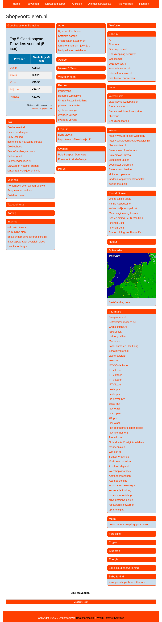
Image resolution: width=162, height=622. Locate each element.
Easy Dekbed (15, 137)
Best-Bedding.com (119, 302)
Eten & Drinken (118, 193)
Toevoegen (32, 3)
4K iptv (113, 418)
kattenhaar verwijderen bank (24, 170)
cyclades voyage (67, 110)
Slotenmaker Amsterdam (123, 150)
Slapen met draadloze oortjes (125, 111)
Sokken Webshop (119, 456)
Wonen (113, 130)
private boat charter (69, 105)
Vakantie (13, 179)
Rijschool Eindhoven (69, 31)
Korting (12, 213)
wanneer (114, 360)
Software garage (67, 36)
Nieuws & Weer (67, 68)
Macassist (114, 341)
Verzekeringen (67, 76)
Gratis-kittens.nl (118, 327)
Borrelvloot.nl (65, 134)
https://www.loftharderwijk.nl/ (74, 139)
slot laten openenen (120, 174)
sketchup (114, 116)
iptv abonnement (118, 432)
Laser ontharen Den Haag (123, 346)
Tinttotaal (114, 44)
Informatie (115, 311)
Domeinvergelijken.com (42, 108)
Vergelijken (115, 533)
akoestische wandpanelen (123, 101)
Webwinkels (116, 96)
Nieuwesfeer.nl (117, 145)
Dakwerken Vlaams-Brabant (23, 165)
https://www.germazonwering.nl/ (127, 135)
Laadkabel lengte (17, 246)
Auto (61, 25)
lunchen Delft (116, 222)
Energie (113, 559)
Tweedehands (16, 204)
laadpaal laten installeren (72, 50)
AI (110, 39)
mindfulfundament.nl (120, 73)
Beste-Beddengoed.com (21, 151)
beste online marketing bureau (25, 141)
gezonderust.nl (117, 63)
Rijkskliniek (115, 331)
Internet (12, 221)
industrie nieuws (17, 227)
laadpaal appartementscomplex (126, 179)
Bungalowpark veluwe (20, 190)
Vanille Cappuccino (120, 203)
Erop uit (63, 129)
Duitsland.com (16, 195)
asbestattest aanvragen (122, 485)
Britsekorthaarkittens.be (122, 322)
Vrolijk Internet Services (110, 618)
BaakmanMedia (85, 618)
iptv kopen (114, 413)
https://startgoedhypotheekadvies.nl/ (129, 140)
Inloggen (144, 3)
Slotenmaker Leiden (120, 169)
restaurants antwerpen (121, 504)
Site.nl (13, 75)
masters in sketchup (120, 495)
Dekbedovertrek (17, 127)
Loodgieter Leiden (119, 160)
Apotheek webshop (120, 476)
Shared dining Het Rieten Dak (126, 218)
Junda (13, 68)
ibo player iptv (117, 399)
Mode (112, 518)
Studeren (114, 550)
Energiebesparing (119, 121)
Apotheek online (118, 480)
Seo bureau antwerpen (122, 78)
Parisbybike (64, 91)
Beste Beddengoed (18, 132)
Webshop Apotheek (120, 471)
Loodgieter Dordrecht (121, 164)
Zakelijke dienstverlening (124, 567)
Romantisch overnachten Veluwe (26, 185)
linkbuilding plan (17, 232)
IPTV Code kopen (119, 365)
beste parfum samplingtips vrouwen (129, 524)
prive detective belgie (121, 500)
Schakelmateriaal (119, 351)
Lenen (112, 87)
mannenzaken (117, 447)
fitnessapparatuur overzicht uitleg (26, 241)
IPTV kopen (115, 370)
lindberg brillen (117, 336)
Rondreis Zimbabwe (69, 95)
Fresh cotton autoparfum (72, 40)
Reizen (62, 85)
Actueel (62, 59)
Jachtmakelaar (117, 355)
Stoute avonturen (118, 106)
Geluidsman (115, 59)
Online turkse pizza (120, 198)
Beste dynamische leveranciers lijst (27, 236)
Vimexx (14, 96)
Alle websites (125, 3)
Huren (62, 168)
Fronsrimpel (115, 437)
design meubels (118, 184)
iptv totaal (114, 408)
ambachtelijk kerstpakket (123, 208)
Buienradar (115, 250)
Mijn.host (15, 89)
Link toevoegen (80, 593)
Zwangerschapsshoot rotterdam (127, 582)
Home (16, 3)
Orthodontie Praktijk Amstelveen (127, 442)
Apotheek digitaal (119, 466)
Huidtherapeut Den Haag (72, 154)
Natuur (113, 241)
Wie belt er (115, 452)
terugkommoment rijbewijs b (74, 45)
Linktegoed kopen (55, 3)
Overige (63, 148)
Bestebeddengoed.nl (19, 161)
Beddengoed (15, 156)
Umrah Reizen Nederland (72, 100)
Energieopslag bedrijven (122, 54)
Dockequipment (118, 49)
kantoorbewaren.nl (119, 68)
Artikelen (77, 3)
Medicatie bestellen (120, 461)
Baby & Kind (116, 576)
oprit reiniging (116, 509)
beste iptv (114, 389)
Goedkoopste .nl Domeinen (24, 25)
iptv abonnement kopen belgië (126, 427)
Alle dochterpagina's (99, 3)
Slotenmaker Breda (120, 155)
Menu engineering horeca (123, 213)
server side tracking (120, 490)
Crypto (113, 542)
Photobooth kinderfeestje (72, 159)
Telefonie (114, 25)
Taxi (10, 121)
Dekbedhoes (15, 146)
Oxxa (13, 82)
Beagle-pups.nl (117, 317)
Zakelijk (113, 34)
